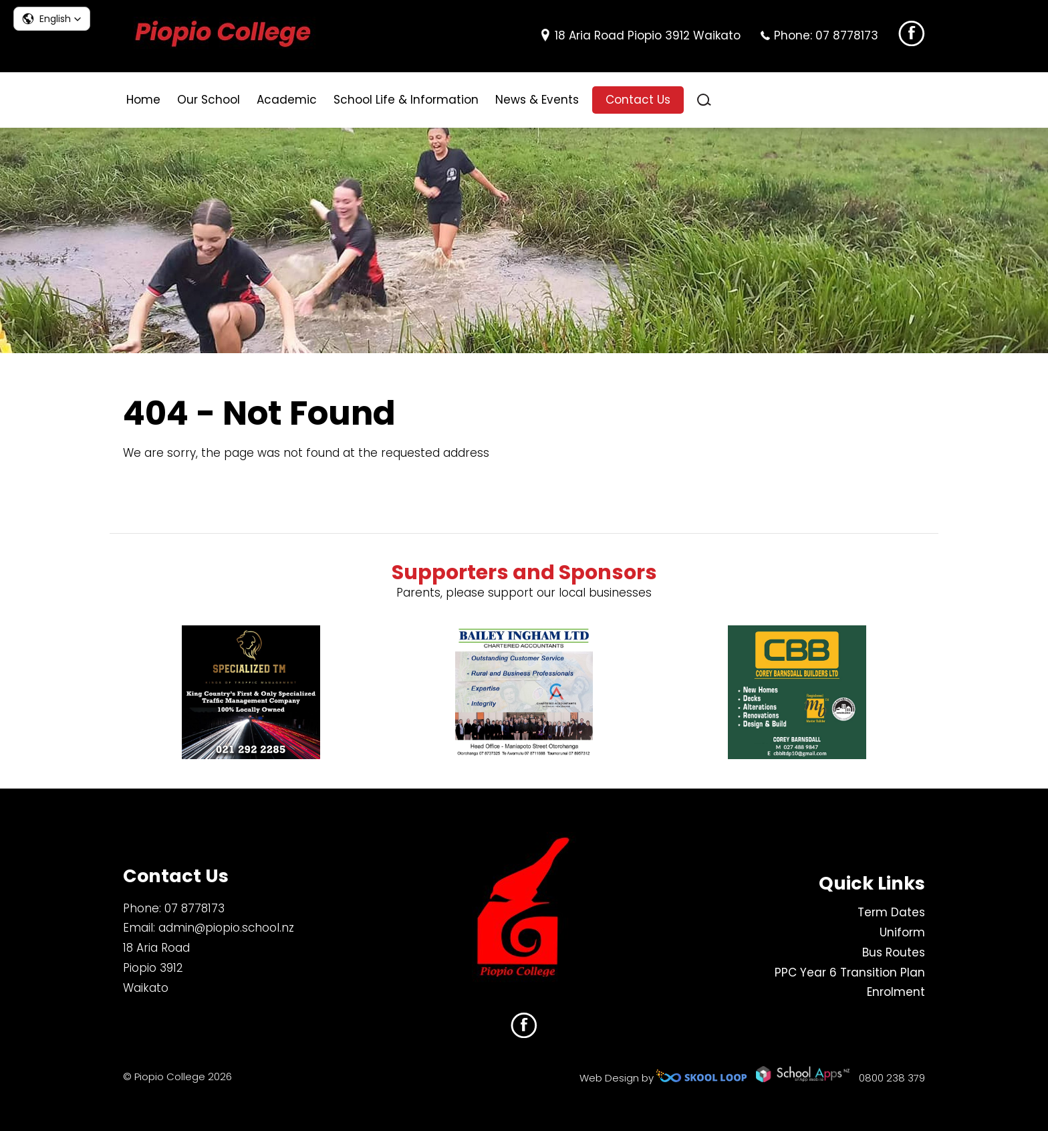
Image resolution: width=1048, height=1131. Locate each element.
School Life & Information (406, 100)
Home (143, 100)
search (704, 100)
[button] (52, 19)
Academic (287, 100)
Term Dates (891, 913)
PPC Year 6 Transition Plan (850, 972)
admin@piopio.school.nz (226, 928)
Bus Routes (893, 952)
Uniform (902, 932)
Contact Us (638, 100)
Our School (208, 100)
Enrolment (896, 993)
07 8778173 (846, 35)
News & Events (537, 100)
